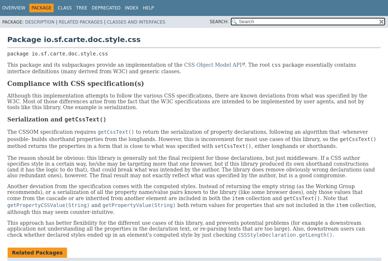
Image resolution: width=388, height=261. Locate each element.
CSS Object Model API (213, 65)
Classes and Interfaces (136, 22)
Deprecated (106, 8)
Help (148, 8)
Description (39, 22)
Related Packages (81, 22)
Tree (81, 8)
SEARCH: (219, 21)
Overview (13, 8)
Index (132, 8)
